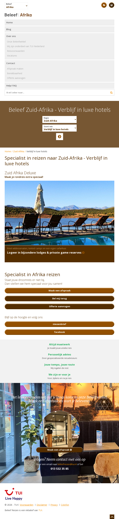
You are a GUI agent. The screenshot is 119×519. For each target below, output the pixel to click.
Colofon (65, 504)
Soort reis (48, 126)
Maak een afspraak (59, 449)
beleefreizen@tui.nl (67, 464)
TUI (40, 510)
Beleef (9, 4)
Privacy (54, 504)
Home (8, 151)
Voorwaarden (26, 504)
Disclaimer (42, 504)
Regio (46, 118)
